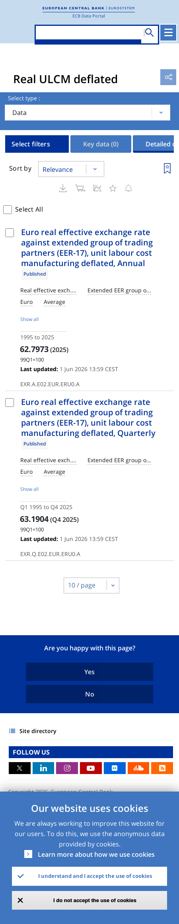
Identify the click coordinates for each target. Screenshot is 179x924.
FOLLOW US (31, 752)
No (89, 694)
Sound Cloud (139, 768)
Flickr (115, 768)
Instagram (67, 768)
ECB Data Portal (88, 16)
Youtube (91, 768)
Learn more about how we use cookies (96, 854)
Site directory (37, 731)
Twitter (20, 768)
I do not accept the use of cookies (94, 900)
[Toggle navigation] (168, 33)
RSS (162, 768)
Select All (29, 209)
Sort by (20, 168)
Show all (29, 319)
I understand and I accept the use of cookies (95, 875)
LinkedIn (43, 768)
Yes (89, 671)
